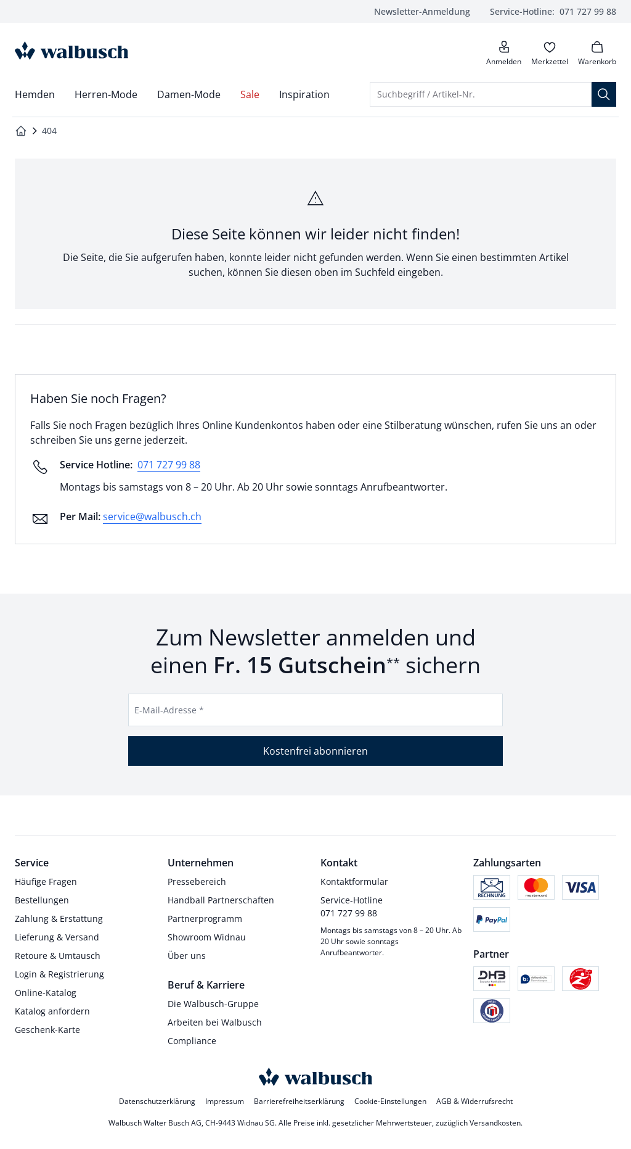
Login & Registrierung (59, 974)
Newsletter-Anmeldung (422, 11)
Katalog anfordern (52, 1011)
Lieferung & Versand (57, 937)
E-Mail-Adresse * (169, 710)
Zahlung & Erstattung (59, 918)
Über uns (187, 955)
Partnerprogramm (205, 918)
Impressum (224, 1101)
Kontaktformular (354, 881)
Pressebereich (197, 881)
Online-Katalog (45, 992)
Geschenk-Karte (47, 1029)
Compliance (192, 1041)
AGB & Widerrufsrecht (474, 1101)
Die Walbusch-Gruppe (213, 1004)
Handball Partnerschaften (221, 900)
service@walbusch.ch (152, 516)
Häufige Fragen (46, 881)
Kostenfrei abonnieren (315, 751)
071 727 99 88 (553, 11)
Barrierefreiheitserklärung (299, 1101)
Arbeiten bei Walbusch (215, 1022)
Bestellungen (42, 900)
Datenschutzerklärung (157, 1101)
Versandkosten (495, 1123)
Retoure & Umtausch (57, 955)
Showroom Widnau (207, 937)
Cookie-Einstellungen (390, 1101)
